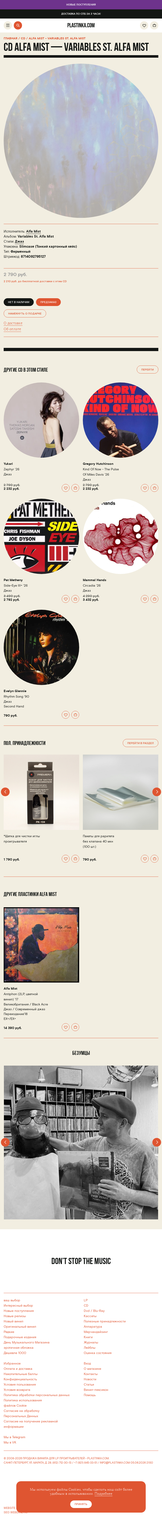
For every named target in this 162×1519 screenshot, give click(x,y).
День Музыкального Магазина (27, 1342)
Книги (88, 1337)
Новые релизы (15, 1316)
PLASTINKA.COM (98, 1458)
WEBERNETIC (19, 1512)
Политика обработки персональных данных (37, 1395)
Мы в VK (10, 1442)
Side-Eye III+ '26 (16, 586)
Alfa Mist (33, 231)
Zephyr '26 (12, 469)
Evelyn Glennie (15, 691)
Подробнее (103, 1494)
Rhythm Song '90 (16, 697)
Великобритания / (26, 1004)
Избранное (12, 1363)
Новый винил (13, 1321)
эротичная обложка (19, 1348)
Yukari (8, 464)
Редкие (9, 1332)
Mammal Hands (94, 580)
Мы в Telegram (14, 1437)
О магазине (92, 1369)
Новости (90, 1379)
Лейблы (89, 1348)
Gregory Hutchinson (98, 464)
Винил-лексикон (96, 1390)
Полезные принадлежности (105, 1321)
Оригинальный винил (20, 1327)
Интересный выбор (18, 1306)
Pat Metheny (13, 580)
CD (86, 1306)
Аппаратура (93, 1327)
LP (86, 1300)
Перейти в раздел (140, 743)
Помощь (90, 1395)
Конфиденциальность (20, 1379)
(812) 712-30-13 (61, 1463)
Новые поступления (81, 4)
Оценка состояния (98, 1353)
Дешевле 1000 (15, 1353)
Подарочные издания (20, 1337)
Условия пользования (20, 1384)
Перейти (147, 369)
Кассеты (90, 1316)
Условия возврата (17, 1390)
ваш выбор (12, 1300)
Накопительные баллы (21, 1374)
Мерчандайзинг (96, 1332)
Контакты (91, 1374)
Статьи (89, 1384)
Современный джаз (30, 1009)
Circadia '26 (92, 586)
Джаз (19, 241)
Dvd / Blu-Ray (94, 1311)
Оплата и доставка (18, 1369)
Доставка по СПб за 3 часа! (81, 14)
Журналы (91, 1342)
